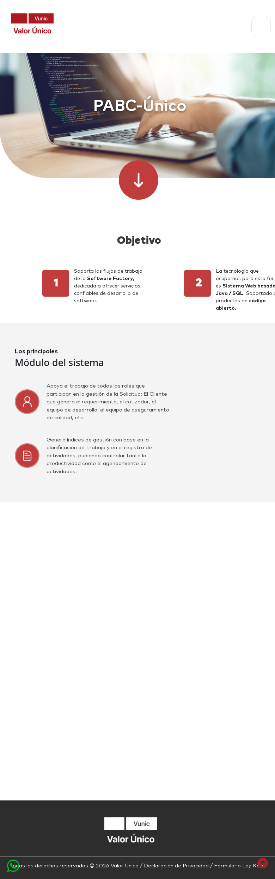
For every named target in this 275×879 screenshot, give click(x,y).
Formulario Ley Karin (240, 865)
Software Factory (110, 278)
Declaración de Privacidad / (179, 865)
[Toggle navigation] (261, 26)
